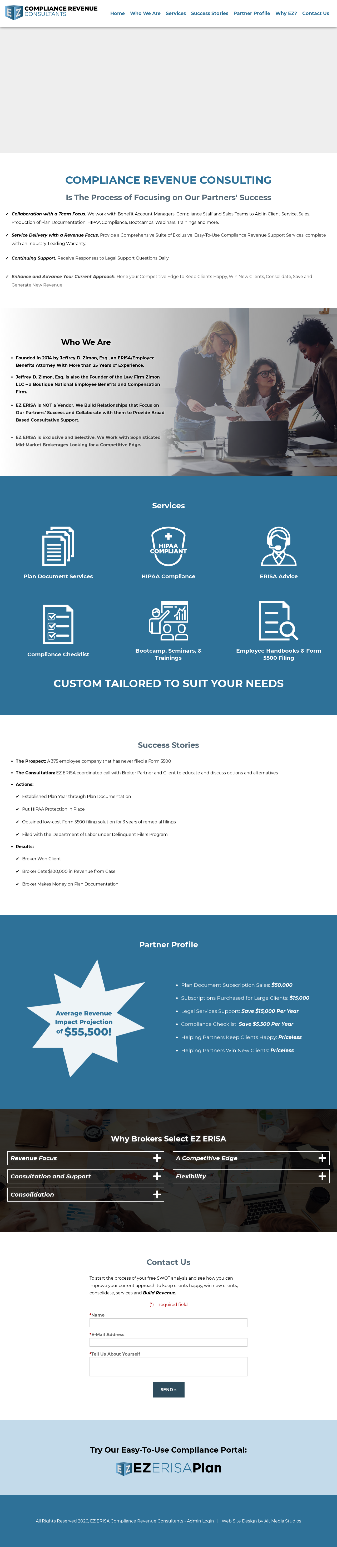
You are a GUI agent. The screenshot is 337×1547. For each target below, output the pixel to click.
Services (176, 13)
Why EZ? (286, 13)
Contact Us (315, 13)
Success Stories (209, 13)
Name (98, 1315)
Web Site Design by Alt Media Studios (261, 1521)
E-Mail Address (108, 1334)
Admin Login (200, 1521)
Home (117, 13)
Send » (169, 1389)
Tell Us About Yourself (115, 1354)
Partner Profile (252, 13)
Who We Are (145, 13)
